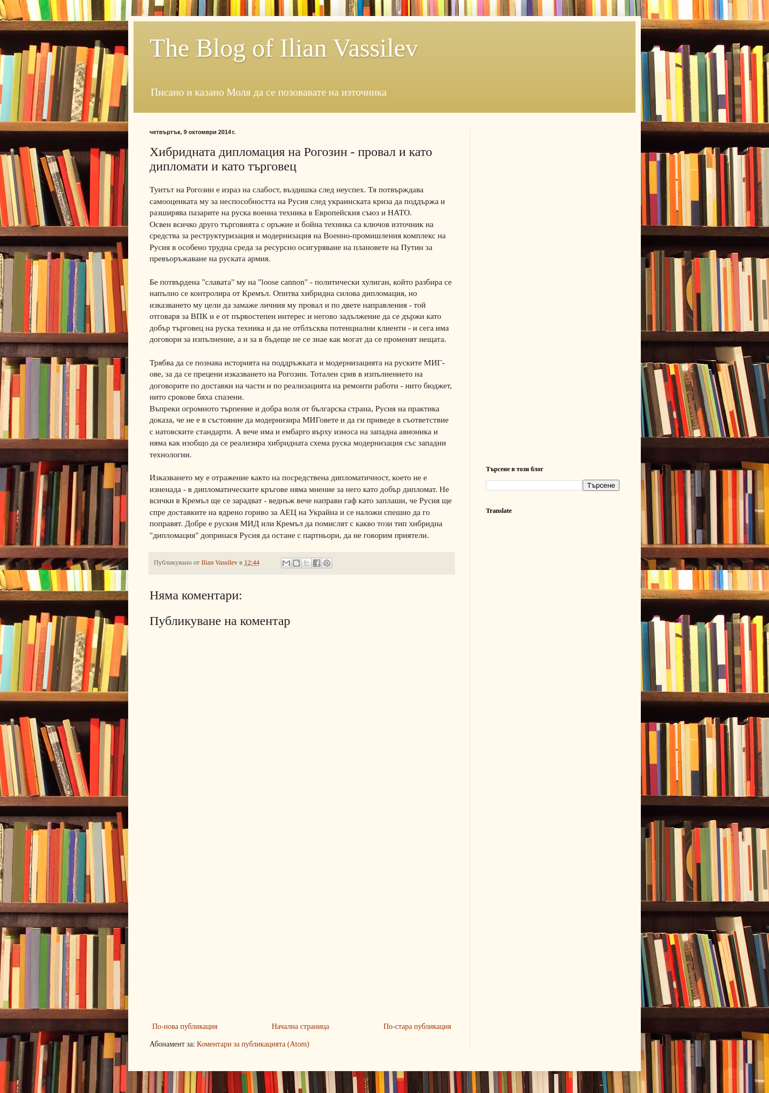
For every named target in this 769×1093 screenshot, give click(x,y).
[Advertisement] (302, 939)
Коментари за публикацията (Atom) (253, 1044)
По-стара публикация (417, 1026)
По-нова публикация (184, 1026)
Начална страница (300, 1026)
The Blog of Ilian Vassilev (284, 48)
